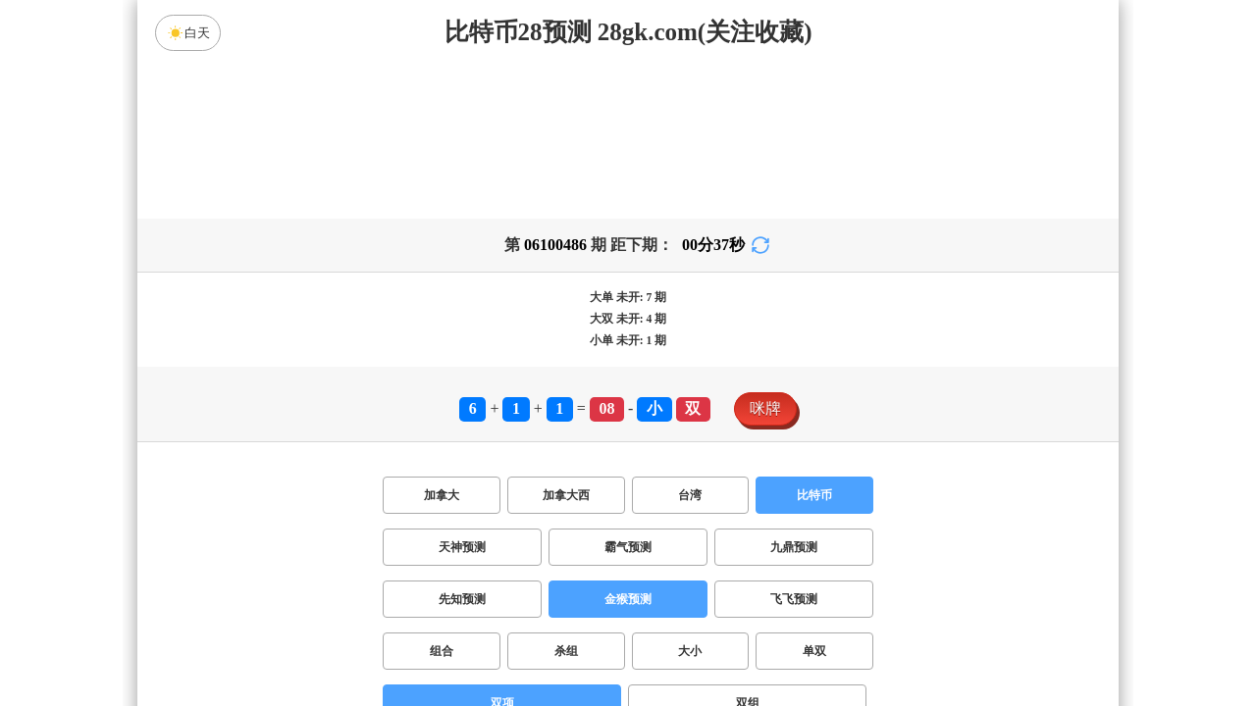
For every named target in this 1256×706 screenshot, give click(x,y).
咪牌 (765, 408)
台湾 (690, 495)
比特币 (814, 495)
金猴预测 (628, 599)
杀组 (566, 651)
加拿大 (441, 495)
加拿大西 (566, 495)
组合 (441, 651)
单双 (814, 651)
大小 (690, 651)
